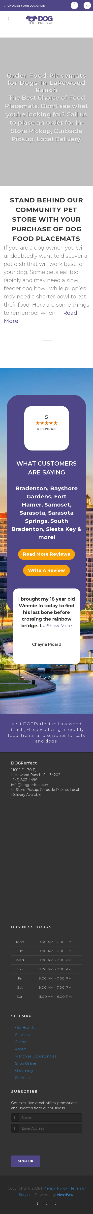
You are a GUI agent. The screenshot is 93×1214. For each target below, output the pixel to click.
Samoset (57, 504)
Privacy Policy (55, 1181)
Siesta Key (61, 529)
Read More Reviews (46, 554)
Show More (59, 625)
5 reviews (46, 429)
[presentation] (37, 1135)
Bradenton (31, 488)
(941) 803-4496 (24, 773)
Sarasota (32, 512)
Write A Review (46, 570)
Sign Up (25, 1154)
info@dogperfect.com (30, 778)
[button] (40, 677)
